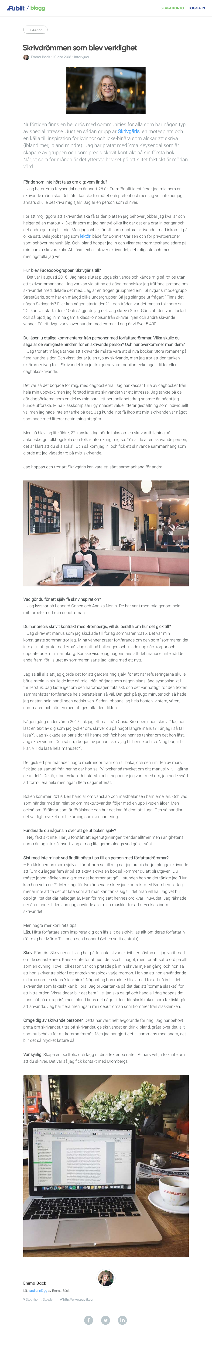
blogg (35, 8)
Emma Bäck (40, 57)
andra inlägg (38, 1291)
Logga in (197, 8)
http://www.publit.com (79, 1300)
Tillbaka (35, 29)
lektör (85, 236)
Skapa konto (172, 8)
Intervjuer (81, 57)
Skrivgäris (129, 132)
